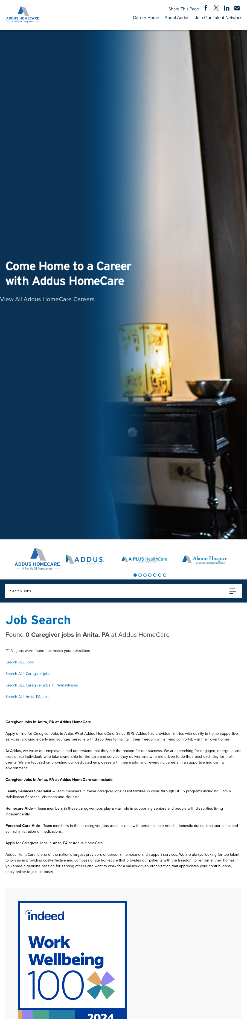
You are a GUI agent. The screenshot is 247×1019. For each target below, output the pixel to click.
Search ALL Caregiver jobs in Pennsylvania (41, 685)
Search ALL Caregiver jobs (27, 673)
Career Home (146, 17)
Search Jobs (123, 591)
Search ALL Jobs (19, 662)
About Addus (177, 17)
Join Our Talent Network (218, 17)
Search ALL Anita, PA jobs (27, 696)
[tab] (135, 575)
